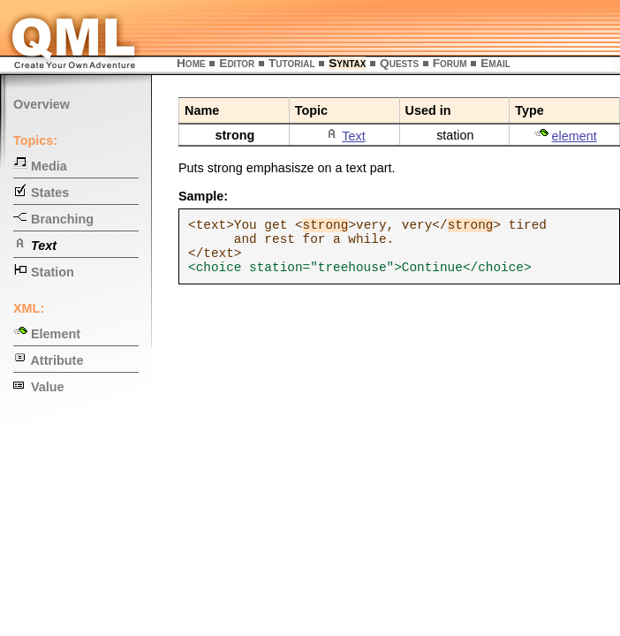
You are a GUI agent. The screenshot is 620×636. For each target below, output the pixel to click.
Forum (450, 63)
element (574, 136)
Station (43, 272)
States (41, 193)
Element (46, 334)
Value (38, 387)
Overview (41, 104)
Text (353, 136)
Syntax (347, 63)
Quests (399, 63)
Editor (236, 63)
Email (495, 63)
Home (191, 63)
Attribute (48, 360)
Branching (53, 219)
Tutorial (291, 63)
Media (40, 166)
